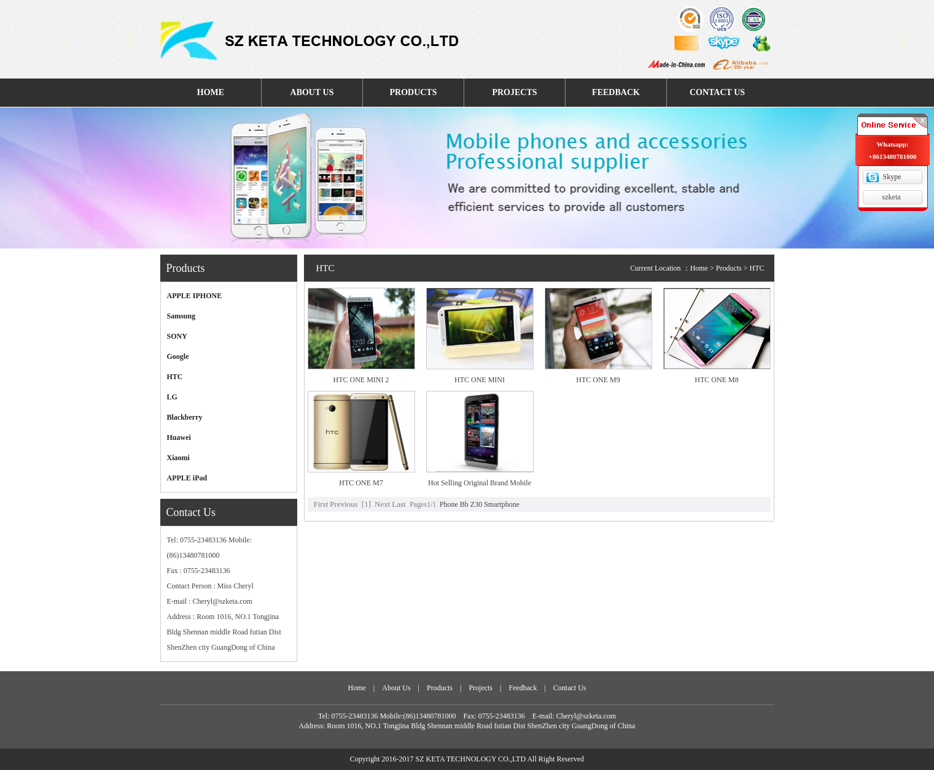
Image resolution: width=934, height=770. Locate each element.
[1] (366, 504)
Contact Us (569, 687)
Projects (480, 687)
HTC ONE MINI (479, 379)
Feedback (522, 687)
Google (178, 356)
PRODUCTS (413, 92)
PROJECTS (514, 92)
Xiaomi (178, 457)
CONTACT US (717, 92)
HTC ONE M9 (598, 379)
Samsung (181, 316)
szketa (891, 197)
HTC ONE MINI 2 (361, 379)
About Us (396, 687)
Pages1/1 (423, 504)
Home (699, 268)
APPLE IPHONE (194, 295)
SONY (177, 336)
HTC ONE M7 (361, 483)
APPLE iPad (187, 478)
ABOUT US (312, 92)
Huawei (179, 437)
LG (172, 397)
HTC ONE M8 (716, 379)
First (321, 504)
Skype (892, 176)
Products (440, 687)
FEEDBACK (616, 92)
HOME (210, 92)
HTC (175, 376)
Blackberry (185, 417)
